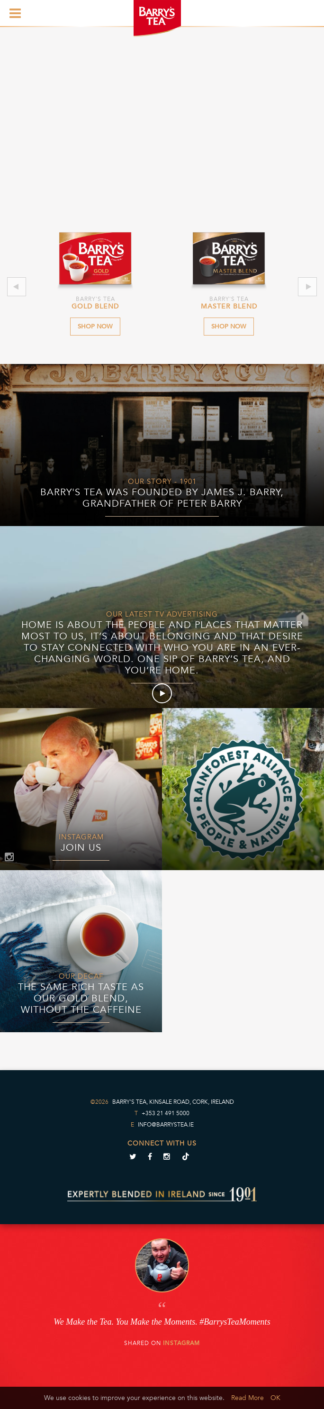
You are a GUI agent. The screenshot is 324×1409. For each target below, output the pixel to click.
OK (275, 1398)
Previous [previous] (16, 286)
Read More (247, 1398)
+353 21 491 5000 (165, 1113)
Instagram (181, 1343)
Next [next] (307, 286)
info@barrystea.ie (166, 1124)
